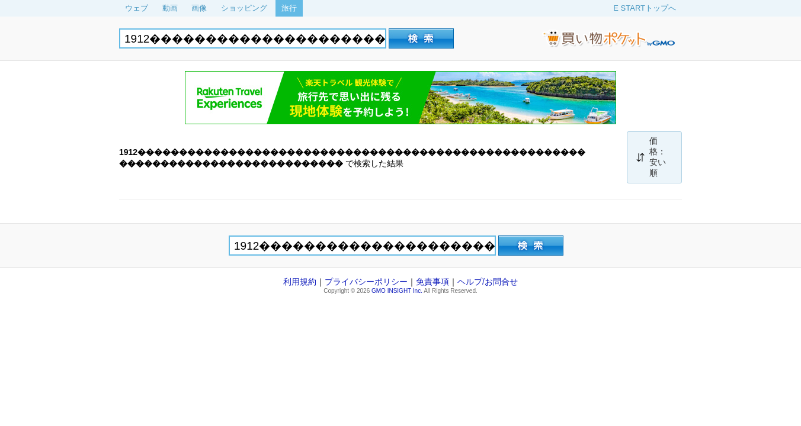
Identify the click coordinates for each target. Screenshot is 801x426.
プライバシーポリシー (366, 281)
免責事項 (432, 281)
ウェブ (136, 8)
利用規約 (299, 281)
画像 (199, 8)
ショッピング (244, 8)
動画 (170, 8)
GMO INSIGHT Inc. (396, 291)
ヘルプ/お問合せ (487, 281)
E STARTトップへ (644, 8)
